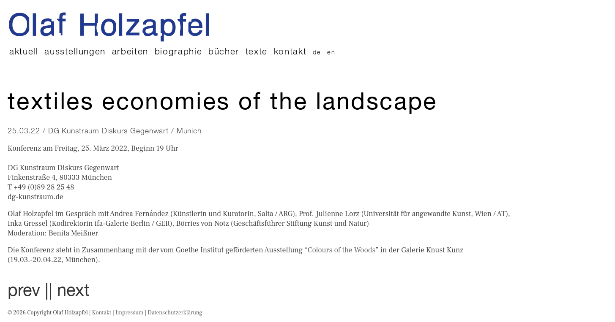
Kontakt (290, 52)
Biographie (178, 52)
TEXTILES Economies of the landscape (222, 104)
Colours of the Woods (342, 250)
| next (69, 292)
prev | (28, 292)
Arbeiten (130, 52)
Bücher (223, 52)
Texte (257, 52)
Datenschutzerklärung (175, 312)
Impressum (129, 312)
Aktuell (23, 52)
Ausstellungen (75, 52)
